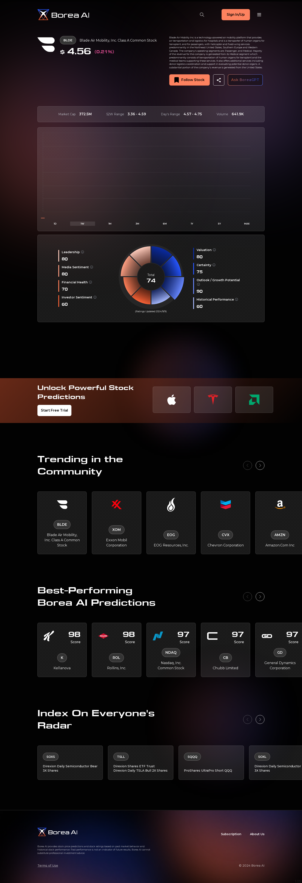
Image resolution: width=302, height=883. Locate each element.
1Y (192, 223)
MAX (247, 223)
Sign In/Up (236, 14)
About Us (257, 832)
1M (109, 223)
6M (165, 223)
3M (137, 223)
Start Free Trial (54, 410)
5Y (219, 223)
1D (55, 223)
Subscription (231, 832)
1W (82, 223)
